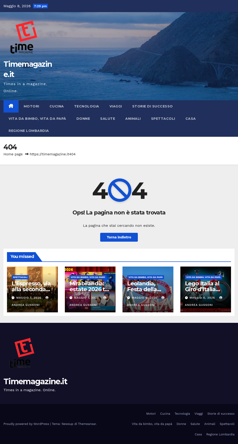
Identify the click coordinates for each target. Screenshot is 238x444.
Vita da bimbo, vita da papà (37, 119)
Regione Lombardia (29, 131)
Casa (190, 119)
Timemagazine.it (35, 381)
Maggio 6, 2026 (145, 297)
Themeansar (87, 424)
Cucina (57, 106)
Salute (107, 119)
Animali (133, 119)
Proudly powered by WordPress (26, 424)
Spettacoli (163, 119)
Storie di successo (152, 106)
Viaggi (115, 106)
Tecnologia (86, 106)
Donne (83, 119)
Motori (31, 106)
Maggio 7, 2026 (29, 297)
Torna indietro (119, 237)
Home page (13, 154)
